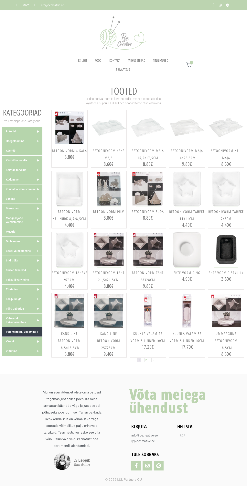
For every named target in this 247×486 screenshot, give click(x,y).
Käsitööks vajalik (24, 160)
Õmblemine (24, 241)
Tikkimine (24, 289)
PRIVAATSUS (123, 70)
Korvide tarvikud (24, 170)
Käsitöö (11, 150)
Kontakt (114, 60)
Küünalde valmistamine (24, 189)
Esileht (82, 60)
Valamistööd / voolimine (24, 332)
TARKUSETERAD (136, 60)
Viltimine (24, 351)
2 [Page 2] (146, 360)
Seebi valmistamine (24, 251)
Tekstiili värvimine (17, 279)
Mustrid (11, 231)
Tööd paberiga (24, 308)
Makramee (24, 208)
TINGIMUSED (160, 60)
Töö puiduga (24, 299)
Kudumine (24, 179)
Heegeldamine (24, 141)
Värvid (24, 341)
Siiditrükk (24, 260)
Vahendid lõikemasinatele (24, 320)
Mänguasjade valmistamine (24, 220)
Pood (98, 60)
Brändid (24, 131)
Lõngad (24, 199)
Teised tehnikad (24, 270)
